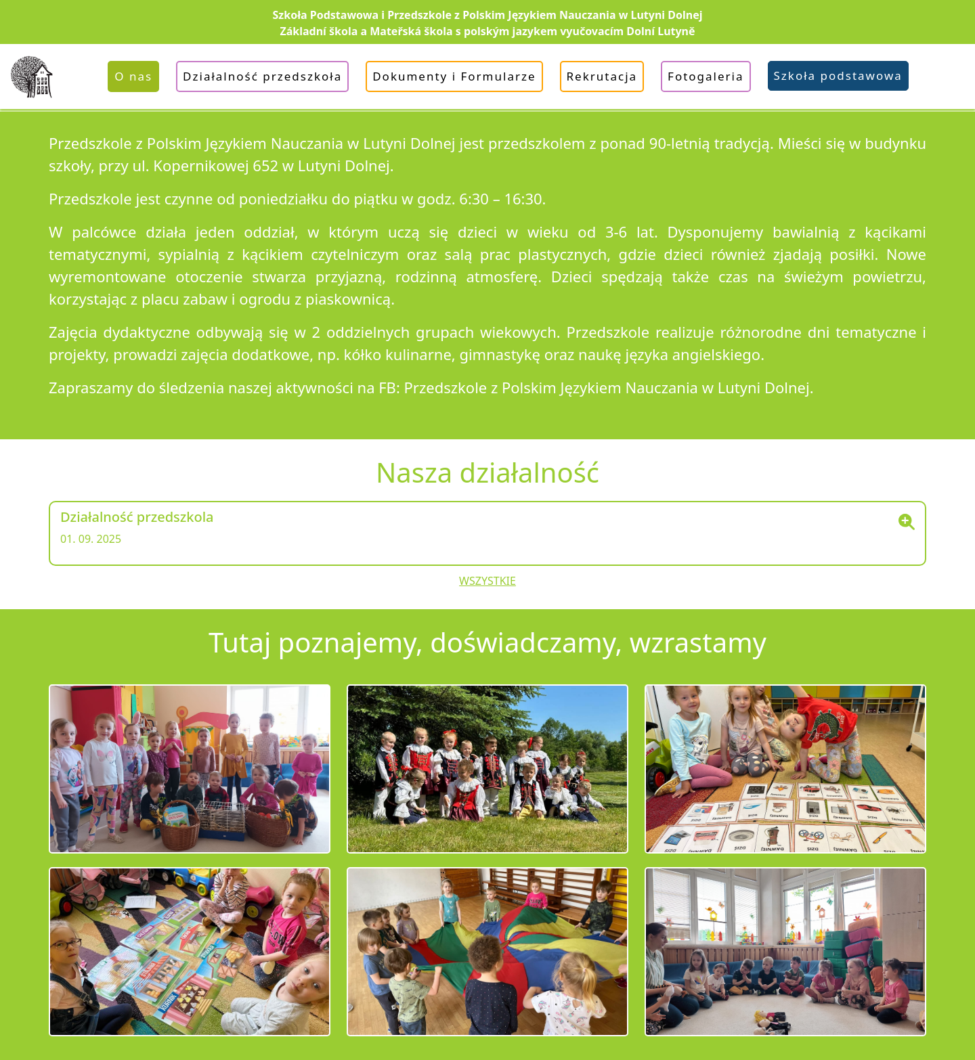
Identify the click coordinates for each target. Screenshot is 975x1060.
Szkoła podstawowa (838, 75)
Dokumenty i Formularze (454, 76)
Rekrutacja (602, 76)
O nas (133, 76)
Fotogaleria (705, 76)
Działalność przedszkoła (262, 76)
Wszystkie (487, 580)
